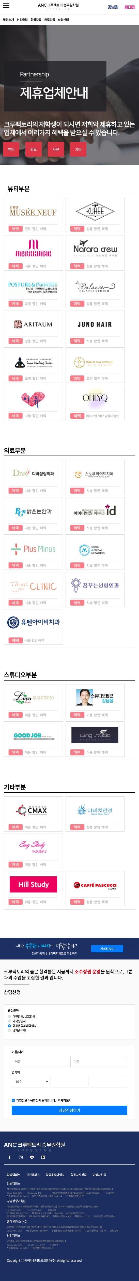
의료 (33, 149)
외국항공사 (19, 1021)
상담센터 (63, 19)
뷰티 (11, 149)
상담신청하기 (69, 1110)
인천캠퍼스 (33, 1175)
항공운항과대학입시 (24, 1026)
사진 (56, 149)
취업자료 (35, 19)
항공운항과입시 (55, 1175)
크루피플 (49, 19)
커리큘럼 (22, 19)
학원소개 (8, 19)
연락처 (16, 1072)
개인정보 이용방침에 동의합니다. (43, 1100)
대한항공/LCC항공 (23, 1016)
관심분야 (13, 1010)
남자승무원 (19, 1030)
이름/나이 (18, 1052)
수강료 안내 (52, 1210)
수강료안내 (109, 1192)
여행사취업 (99, 1175)
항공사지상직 (79, 1175)
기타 (78, 149)
